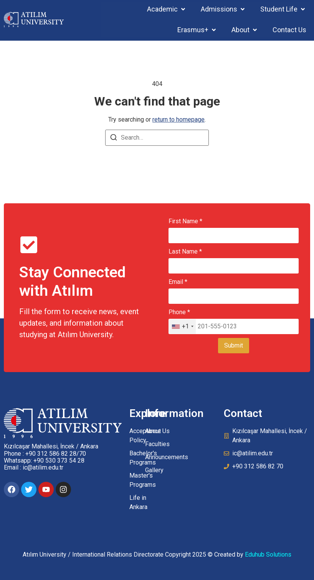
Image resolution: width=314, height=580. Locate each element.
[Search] (114, 138)
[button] (166, 9)
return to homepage (178, 119)
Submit (233, 345)
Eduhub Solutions (268, 554)
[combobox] (182, 326)
